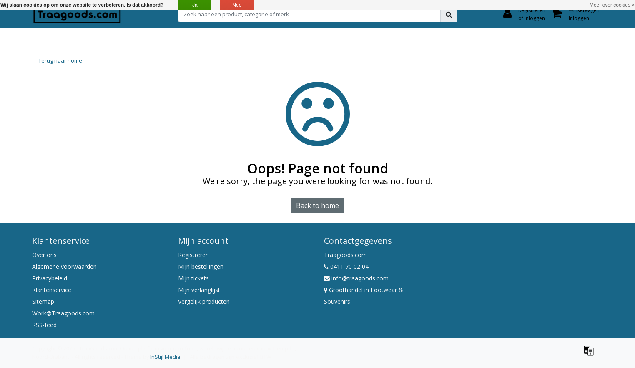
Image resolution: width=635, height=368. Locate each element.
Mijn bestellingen (200, 266)
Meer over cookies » (612, 5)
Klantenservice (51, 290)
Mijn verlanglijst (199, 290)
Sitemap (43, 301)
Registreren (193, 255)
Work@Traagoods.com (63, 313)
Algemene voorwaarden (64, 266)
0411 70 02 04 (346, 266)
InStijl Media (165, 356)
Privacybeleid (49, 278)
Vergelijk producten (204, 301)
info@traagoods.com (356, 278)
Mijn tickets (193, 278)
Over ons (44, 255)
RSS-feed (44, 325)
